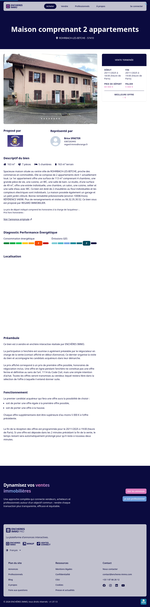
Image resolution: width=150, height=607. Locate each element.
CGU (58, 579)
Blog (10, 579)
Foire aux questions (18, 590)
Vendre (64, 6)
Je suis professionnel (134, 498)
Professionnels (82, 6)
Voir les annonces (136, 491)
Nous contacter (110, 569)
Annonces (13, 569)
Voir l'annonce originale (18, 219)
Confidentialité (63, 574)
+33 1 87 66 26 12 (111, 579)
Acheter (50, 6)
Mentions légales (64, 569)
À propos (100, 6)
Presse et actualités (65, 590)
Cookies (59, 584)
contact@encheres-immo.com (117, 574)
